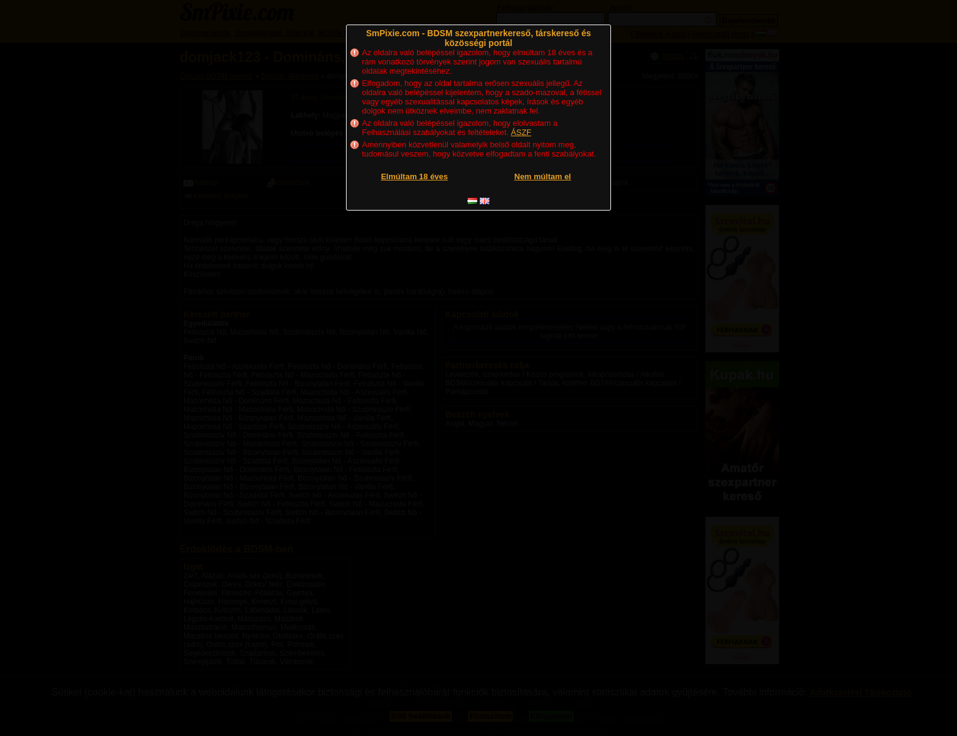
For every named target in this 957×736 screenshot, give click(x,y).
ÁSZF (521, 132)
